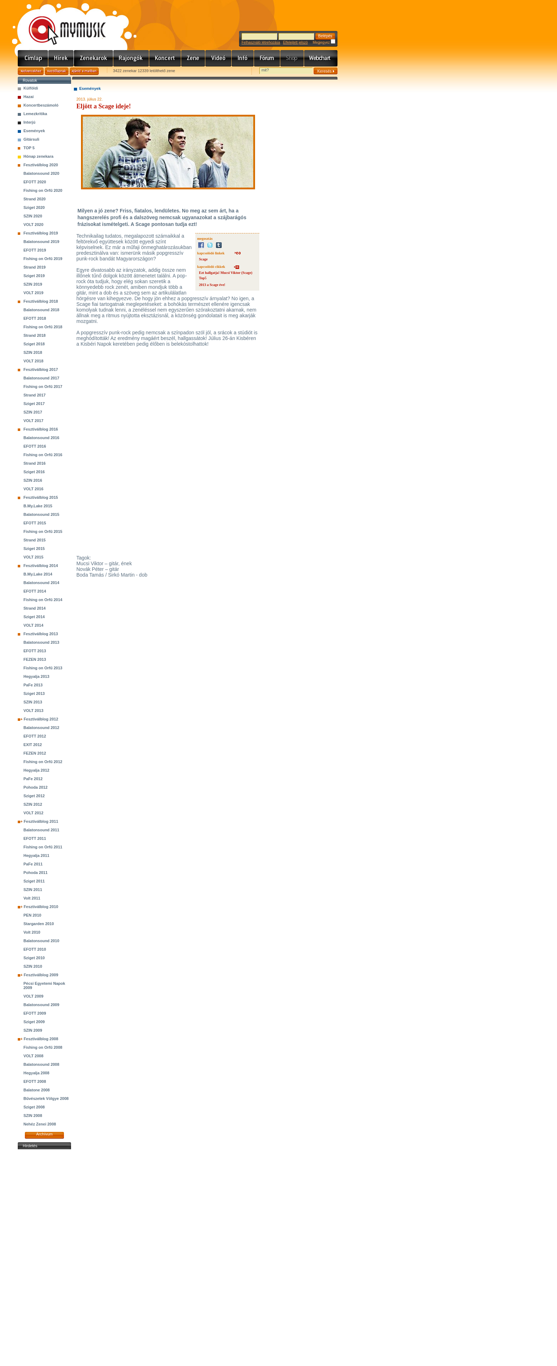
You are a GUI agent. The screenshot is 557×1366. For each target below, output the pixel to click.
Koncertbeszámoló (40, 105)
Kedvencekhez (31, 71)
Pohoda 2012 (35, 787)
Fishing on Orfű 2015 (42, 531)
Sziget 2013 (34, 693)
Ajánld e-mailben (84, 71)
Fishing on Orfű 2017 (42, 386)
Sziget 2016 (34, 472)
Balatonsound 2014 (41, 583)
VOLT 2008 (33, 1056)
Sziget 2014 (34, 617)
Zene (193, 58)
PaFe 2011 (33, 864)
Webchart (320, 58)
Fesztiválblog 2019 (40, 233)
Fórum (267, 58)
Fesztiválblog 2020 (40, 165)
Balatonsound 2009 (41, 1005)
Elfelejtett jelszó (295, 42)
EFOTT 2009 (34, 1013)
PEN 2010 (32, 915)
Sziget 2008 (34, 1107)
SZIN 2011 (32, 889)
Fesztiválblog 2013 (40, 634)
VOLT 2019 (33, 293)
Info (243, 58)
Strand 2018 (34, 335)
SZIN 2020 (32, 216)
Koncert (165, 58)
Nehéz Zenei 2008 (39, 1124)
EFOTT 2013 (34, 651)
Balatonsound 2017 (41, 378)
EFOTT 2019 (34, 250)
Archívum (44, 1134)
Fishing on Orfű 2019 (42, 259)
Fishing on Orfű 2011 (42, 847)
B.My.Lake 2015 (37, 506)
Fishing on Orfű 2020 (42, 190)
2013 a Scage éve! (212, 285)
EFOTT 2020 (34, 182)
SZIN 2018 (32, 352)
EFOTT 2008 (34, 1081)
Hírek (61, 58)
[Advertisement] (44, 1257)
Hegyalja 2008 (36, 1073)
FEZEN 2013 (34, 659)
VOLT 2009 (33, 996)
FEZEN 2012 (34, 753)
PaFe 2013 (33, 685)
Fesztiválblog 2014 (40, 565)
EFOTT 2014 (34, 591)
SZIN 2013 (32, 702)
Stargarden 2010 (38, 924)
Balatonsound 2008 (41, 1064)
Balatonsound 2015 (41, 514)
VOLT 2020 (33, 224)
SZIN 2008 (32, 1115)
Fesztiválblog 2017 (40, 369)
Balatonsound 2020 (41, 173)
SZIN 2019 (32, 284)
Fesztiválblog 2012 (41, 719)
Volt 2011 (31, 898)
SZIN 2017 (32, 412)
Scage (203, 259)
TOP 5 (28, 148)
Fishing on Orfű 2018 (42, 327)
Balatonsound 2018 (41, 310)
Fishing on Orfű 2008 (42, 1047)
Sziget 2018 (34, 344)
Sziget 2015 (34, 548)
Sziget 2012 (34, 796)
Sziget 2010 (34, 958)
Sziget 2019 (34, 276)
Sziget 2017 (34, 403)
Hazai (28, 97)
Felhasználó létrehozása (261, 42)
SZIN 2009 (32, 1030)
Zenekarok (93, 58)
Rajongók (131, 58)
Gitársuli (31, 139)
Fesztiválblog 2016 (40, 429)
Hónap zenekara (38, 156)
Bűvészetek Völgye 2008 (46, 1098)
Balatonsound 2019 (41, 241)
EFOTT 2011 (34, 838)
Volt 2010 (31, 932)
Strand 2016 (34, 463)
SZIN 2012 (32, 804)
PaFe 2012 (33, 779)
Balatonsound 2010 (41, 941)
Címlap (33, 58)
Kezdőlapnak (57, 71)
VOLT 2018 (33, 361)
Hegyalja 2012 (36, 770)
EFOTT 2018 (34, 318)
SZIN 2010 (32, 966)
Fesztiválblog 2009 (41, 975)
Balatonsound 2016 (41, 438)
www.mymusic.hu (61, 23)
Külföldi (30, 88)
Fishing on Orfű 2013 (42, 668)
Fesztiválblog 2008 (41, 1039)
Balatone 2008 (36, 1090)
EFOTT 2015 (34, 523)
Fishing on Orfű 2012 (42, 762)
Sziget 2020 (34, 207)
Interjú (29, 122)
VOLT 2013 (33, 710)
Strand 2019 (34, 267)
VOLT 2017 (33, 421)
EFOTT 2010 (34, 949)
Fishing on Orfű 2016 (42, 455)
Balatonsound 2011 (41, 830)
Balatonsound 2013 (41, 642)
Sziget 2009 (34, 1022)
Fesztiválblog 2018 (40, 301)
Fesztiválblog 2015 (40, 497)
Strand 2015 (34, 540)
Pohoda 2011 (35, 872)
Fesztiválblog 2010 (41, 907)
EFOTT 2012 (34, 736)
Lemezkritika (35, 114)
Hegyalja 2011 (36, 855)
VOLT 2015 (33, 557)
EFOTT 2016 (34, 446)
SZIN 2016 (32, 480)
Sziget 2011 (34, 881)
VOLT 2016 (33, 489)
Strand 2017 (34, 395)
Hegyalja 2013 (36, 676)
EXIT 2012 (32, 745)
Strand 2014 (34, 608)
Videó (218, 58)
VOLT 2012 (33, 813)
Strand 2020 (34, 199)
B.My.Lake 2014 (37, 574)
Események (34, 131)
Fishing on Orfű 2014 (42, 600)
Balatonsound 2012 (41, 727)
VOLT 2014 (33, 625)
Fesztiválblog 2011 (41, 821)
